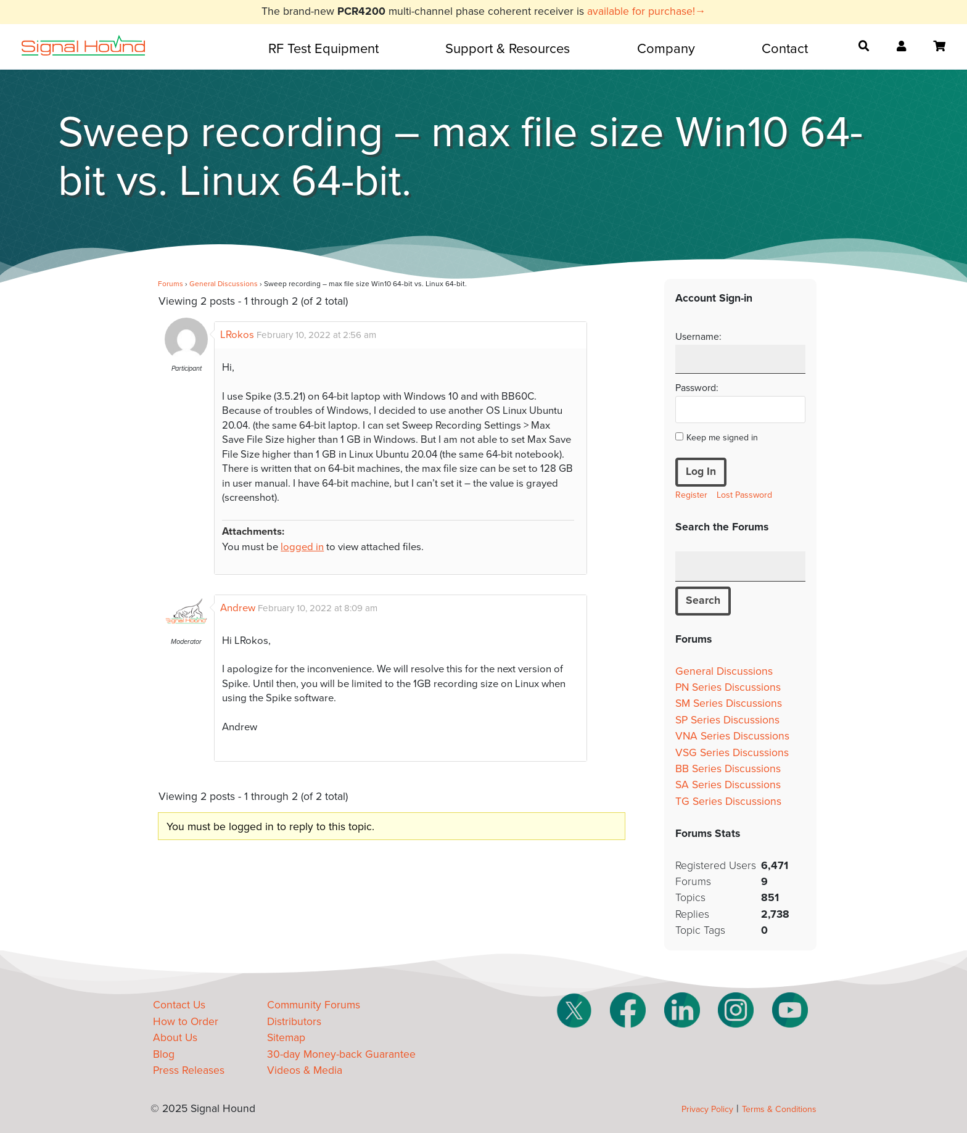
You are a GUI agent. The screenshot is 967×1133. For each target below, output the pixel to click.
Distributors (294, 1021)
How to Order (185, 1021)
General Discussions (223, 283)
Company (666, 49)
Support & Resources (507, 49)
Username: (698, 337)
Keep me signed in (722, 437)
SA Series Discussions (728, 784)
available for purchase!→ (646, 11)
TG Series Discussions (728, 801)
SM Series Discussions (728, 703)
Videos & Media (304, 1070)
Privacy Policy (707, 1109)
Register (691, 495)
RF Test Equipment (323, 49)
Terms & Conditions (779, 1109)
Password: (696, 388)
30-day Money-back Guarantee (341, 1054)
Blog (164, 1054)
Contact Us (179, 1005)
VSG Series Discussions (732, 752)
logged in (302, 547)
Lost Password (744, 495)
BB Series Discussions (728, 768)
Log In (701, 471)
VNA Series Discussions (732, 736)
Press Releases (188, 1070)
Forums (170, 283)
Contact (785, 49)
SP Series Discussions (727, 720)
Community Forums (313, 1005)
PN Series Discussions (728, 687)
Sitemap (286, 1037)
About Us (175, 1037)
